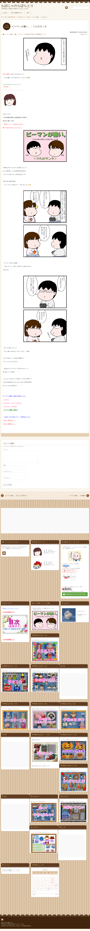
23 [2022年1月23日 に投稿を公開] (55, 887)
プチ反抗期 (26, 34)
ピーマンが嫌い (9, 34)
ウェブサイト (6, 480)
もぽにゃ (84, 34)
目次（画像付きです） (17, 12)
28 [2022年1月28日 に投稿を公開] (48, 890)
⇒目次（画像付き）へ (9, 420)
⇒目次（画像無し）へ (9, 424)
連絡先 (66, 8)
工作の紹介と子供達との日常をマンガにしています (12, 926)
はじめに (5, 12)
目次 (28, 12)
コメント (5, 449)
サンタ (44, 34)
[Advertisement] (45, 523)
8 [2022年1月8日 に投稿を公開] (52, 881)
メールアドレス (7, 473)
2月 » (56, 896)
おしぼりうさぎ (81, 613)
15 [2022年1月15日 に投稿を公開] (52, 884)
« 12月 (33, 896)
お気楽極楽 (38, 34)
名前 (4, 467)
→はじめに (6, 86)
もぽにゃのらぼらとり (7, 924)
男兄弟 (32, 34)
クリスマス (19, 34)
